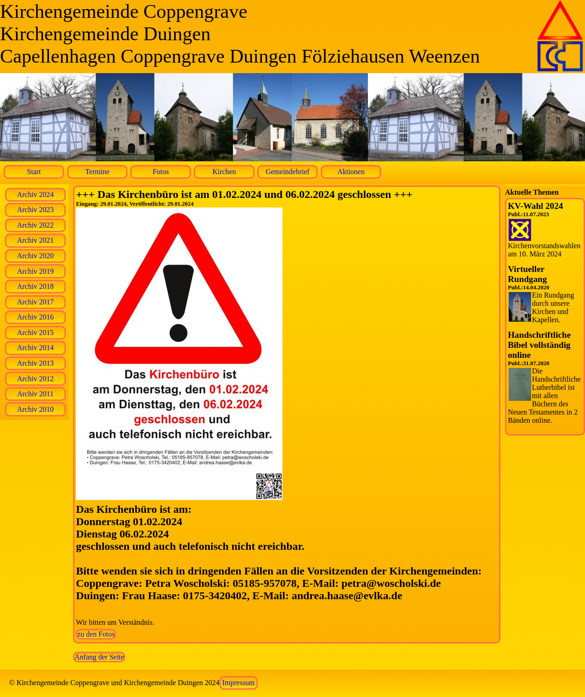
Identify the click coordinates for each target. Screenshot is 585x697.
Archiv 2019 (35, 271)
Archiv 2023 (35, 209)
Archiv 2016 (35, 317)
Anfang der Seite (99, 657)
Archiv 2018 (35, 286)
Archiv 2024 (35, 194)
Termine (97, 172)
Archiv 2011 (35, 394)
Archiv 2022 (35, 225)
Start (34, 172)
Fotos (161, 172)
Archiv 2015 (35, 332)
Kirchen (224, 172)
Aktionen (351, 172)
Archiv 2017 (35, 302)
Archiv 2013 (35, 363)
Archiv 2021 (35, 240)
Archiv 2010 (35, 409)
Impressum (238, 682)
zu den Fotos (96, 634)
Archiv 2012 (35, 379)
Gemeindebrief (287, 172)
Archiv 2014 (35, 347)
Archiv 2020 (35, 256)
